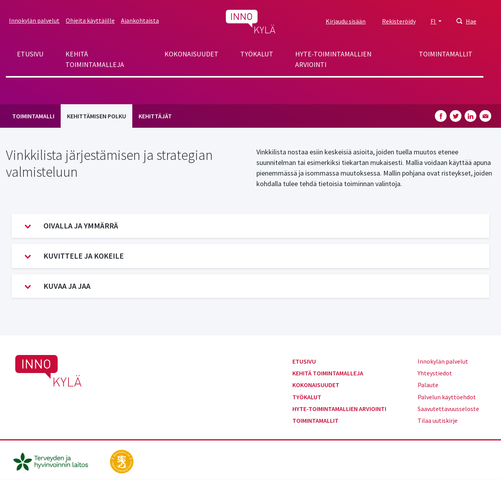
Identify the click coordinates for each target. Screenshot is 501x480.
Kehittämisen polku (96, 116)
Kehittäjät (155, 116)
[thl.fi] (55, 460)
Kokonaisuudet (191, 53)
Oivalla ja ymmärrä (71, 226)
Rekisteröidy (399, 21)
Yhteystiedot (435, 373)
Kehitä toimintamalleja (94, 59)
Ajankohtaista (140, 20)
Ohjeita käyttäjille (90, 20)
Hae (471, 21)
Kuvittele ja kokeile (74, 256)
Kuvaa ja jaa (57, 286)
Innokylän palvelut (34, 20)
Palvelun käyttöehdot (447, 397)
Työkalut (256, 53)
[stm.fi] (122, 460)
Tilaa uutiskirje (438, 420)
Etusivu (30, 53)
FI (434, 21)
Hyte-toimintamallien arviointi (333, 59)
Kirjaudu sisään (346, 21)
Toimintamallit (445, 53)
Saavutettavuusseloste (448, 409)
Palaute (428, 385)
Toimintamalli (33, 116)
